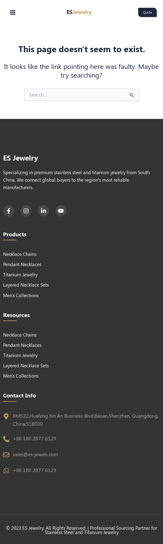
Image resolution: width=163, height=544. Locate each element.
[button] (147, 12)
